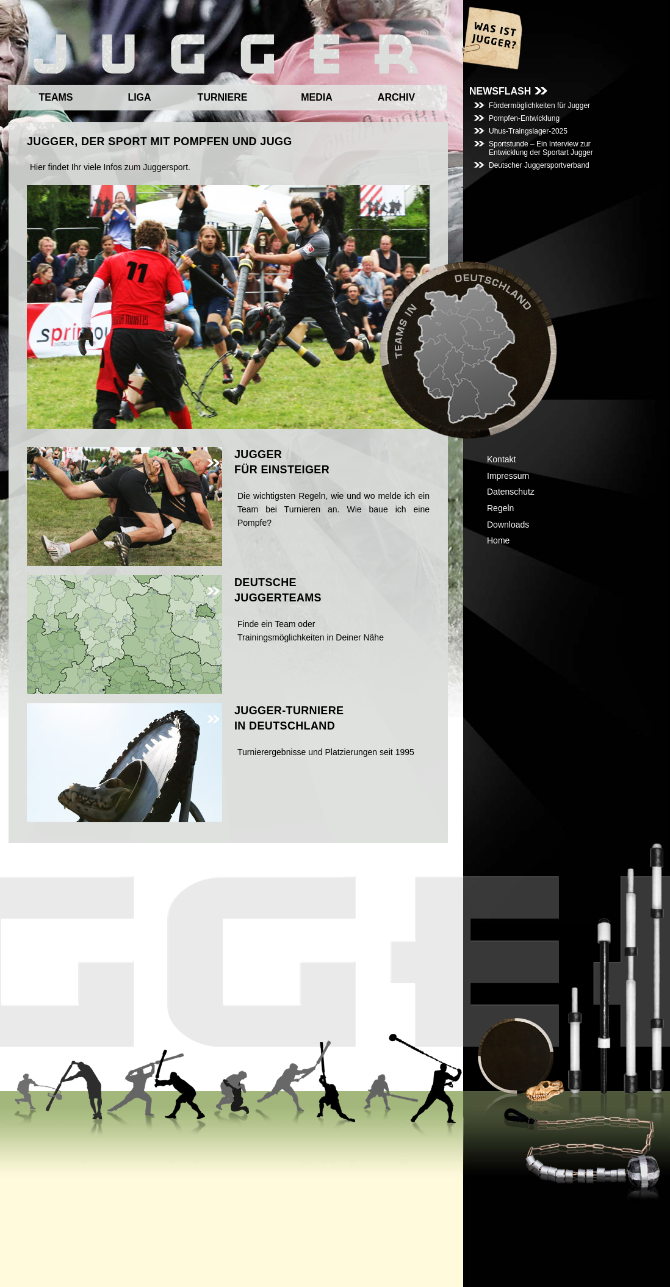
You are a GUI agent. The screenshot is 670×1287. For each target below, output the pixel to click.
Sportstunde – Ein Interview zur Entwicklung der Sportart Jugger (541, 148)
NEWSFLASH (500, 91)
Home (498, 540)
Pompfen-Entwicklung (524, 118)
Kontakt (501, 459)
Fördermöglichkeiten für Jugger (539, 105)
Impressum (508, 476)
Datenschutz (511, 492)
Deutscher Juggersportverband (539, 165)
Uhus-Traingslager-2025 (528, 131)
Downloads (508, 524)
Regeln (500, 508)
